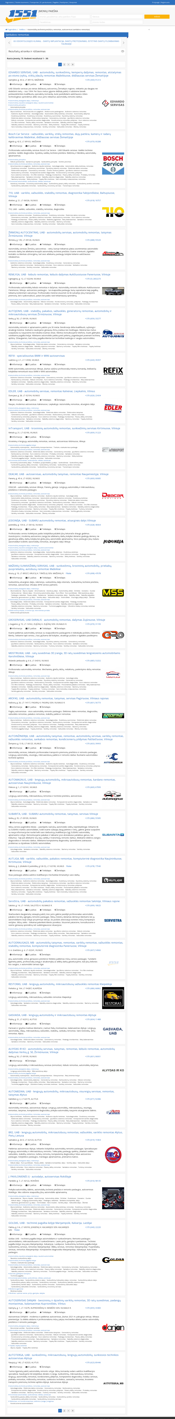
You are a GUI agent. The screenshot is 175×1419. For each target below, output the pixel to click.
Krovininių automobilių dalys (37, 183)
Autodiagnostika (37, 114)
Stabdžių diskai (74, 595)
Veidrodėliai (65, 597)
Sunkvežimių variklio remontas (88, 183)
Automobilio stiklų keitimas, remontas (59, 114)
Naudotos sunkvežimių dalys (21, 1258)
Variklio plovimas (65, 162)
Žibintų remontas (80, 127)
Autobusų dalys (52, 591)
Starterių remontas (40, 125)
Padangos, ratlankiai (18, 595)
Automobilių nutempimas (20, 447)
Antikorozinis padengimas (54, 111)
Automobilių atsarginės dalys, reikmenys (23, 101)
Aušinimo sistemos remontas (75, 111)
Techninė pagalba (17, 1276)
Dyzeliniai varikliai (32, 1328)
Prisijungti (155, 2)
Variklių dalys (41, 597)
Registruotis (165, 2)
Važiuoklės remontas (64, 127)
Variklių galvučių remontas (80, 511)
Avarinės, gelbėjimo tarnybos (19, 1274)
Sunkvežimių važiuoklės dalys (66, 1284)
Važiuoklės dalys (53, 597)
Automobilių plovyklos (17, 105)
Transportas (34, 2)
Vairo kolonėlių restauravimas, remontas (26, 127)
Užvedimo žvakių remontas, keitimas (24, 511)
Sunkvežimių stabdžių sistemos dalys (71, 1282)
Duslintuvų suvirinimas (52, 116)
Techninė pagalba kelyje (20, 458)
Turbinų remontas (85, 509)
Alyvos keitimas (16, 111)
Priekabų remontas (88, 175)
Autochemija (39, 1198)
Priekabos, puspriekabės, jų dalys (45, 463)
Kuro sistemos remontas (88, 120)
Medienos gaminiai (15, 1289)
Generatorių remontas (57, 118)
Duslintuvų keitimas (18, 116)
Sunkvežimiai (63, 463)
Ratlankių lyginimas (54, 219)
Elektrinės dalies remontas (21, 118)
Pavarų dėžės (32, 595)
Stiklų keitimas (54, 125)
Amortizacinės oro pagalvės (33, 111)
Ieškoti (157, 16)
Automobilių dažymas (82, 114)
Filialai (68, 573)
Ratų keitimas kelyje (72, 1075)
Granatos (85, 591)
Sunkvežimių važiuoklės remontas (23, 186)
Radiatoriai (42, 595)
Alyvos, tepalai (28, 591)
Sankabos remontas (51, 122)
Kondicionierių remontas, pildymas (64, 120)
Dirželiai (77, 591)
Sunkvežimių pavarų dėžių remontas (62, 183)
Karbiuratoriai (16, 593)
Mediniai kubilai (16, 1291)
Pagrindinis (9, 2)
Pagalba (56, 2)
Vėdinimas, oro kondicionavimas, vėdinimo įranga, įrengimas (31, 1401)
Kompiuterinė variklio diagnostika (37, 120)
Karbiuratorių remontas (20, 173)
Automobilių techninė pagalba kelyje (22, 445)
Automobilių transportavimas (41, 447)
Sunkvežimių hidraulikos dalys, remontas (62, 1280)
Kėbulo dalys (27, 593)
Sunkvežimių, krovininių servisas (49, 186)
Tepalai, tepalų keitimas (17, 1346)
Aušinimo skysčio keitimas (20, 114)
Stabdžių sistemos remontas (21, 125)
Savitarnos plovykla (33, 162)
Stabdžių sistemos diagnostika (71, 122)
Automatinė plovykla (18, 107)
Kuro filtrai (60, 593)
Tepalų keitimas (83, 125)
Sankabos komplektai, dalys (58, 595)
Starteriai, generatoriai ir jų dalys (23, 597)
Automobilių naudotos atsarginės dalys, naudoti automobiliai (30, 103)
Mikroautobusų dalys (86, 593)
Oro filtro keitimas (18, 122)
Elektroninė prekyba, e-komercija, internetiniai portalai (29, 610)
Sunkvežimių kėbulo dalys (87, 1280)
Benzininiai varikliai (18, 1328)
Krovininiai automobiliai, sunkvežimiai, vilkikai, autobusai (29, 181)
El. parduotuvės (45, 2)
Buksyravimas (59, 1075)
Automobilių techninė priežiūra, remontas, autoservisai (29, 109)
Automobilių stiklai (66, 591)
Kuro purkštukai (71, 593)
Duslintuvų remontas (35, 116)
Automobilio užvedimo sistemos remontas (56, 498)
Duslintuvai (72, 1198)
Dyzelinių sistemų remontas (72, 116)
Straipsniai (73, 2)
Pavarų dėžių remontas (34, 122)
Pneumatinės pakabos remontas (73, 685)
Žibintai (92, 597)
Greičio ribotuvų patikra (55, 170)
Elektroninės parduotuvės (20, 613)
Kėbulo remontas (17, 120)
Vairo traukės (52, 1203)
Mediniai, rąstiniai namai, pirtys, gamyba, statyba (26, 1293)
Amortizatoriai (40, 591)
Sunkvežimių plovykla (49, 162)
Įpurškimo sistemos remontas (78, 118)
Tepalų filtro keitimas (68, 125)
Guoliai (92, 591)
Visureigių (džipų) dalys (79, 597)
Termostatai (41, 1203)
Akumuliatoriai (16, 591)
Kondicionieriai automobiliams (22, 1403)
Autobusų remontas (18, 183)
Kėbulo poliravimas (17, 162)
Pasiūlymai (64, 2)
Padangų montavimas (53, 175)
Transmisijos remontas (71, 186)
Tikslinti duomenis (21, 2)
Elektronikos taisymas (40, 118)
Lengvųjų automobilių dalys (21, 1071)
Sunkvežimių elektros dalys (35, 1280)
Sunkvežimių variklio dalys (20, 1284)
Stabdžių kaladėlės (87, 595)
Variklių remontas (49, 127)
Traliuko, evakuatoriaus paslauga (65, 447)
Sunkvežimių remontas (47, 465)
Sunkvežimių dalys (76, 463)
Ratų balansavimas (18, 177)
